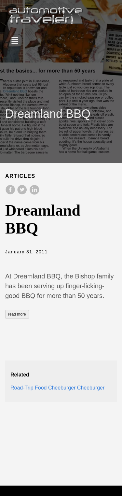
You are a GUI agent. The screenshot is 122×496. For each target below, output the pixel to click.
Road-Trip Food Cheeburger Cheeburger (57, 387)
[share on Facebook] (11, 193)
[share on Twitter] (23, 193)
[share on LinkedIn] (34, 193)
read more (17, 314)
